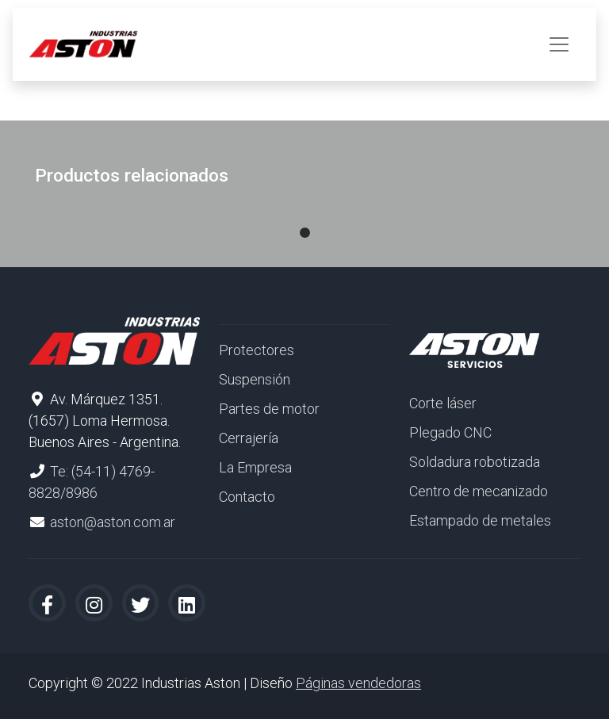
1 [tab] (304, 217)
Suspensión (254, 379)
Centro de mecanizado (478, 491)
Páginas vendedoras (358, 683)
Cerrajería (248, 438)
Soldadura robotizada (474, 461)
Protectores (256, 350)
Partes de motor (269, 408)
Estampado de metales (480, 520)
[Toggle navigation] (559, 44)
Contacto (247, 496)
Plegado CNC (450, 432)
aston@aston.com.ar (112, 522)
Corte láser (443, 403)
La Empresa (255, 467)
